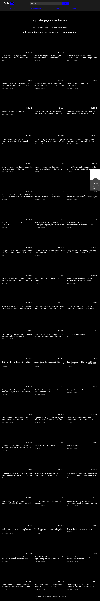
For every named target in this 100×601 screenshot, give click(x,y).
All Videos (14, 9)
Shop (74, 9)
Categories (36, 9)
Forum (56, 9)
